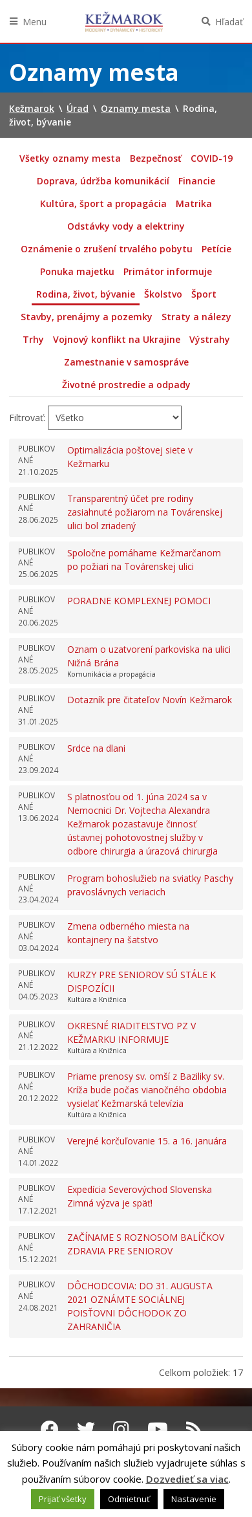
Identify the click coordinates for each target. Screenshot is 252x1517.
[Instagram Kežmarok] (121, 1429)
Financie (196, 181)
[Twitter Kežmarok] (86, 1429)
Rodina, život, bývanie (85, 294)
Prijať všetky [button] (63, 1499)
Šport (203, 294)
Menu (35, 22)
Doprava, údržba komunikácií (103, 181)
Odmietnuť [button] (129, 1499)
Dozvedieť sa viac (187, 1478)
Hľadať (229, 22)
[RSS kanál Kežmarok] (194, 1429)
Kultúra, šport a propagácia (103, 203)
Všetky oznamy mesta (70, 158)
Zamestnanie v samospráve (126, 362)
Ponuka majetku (77, 271)
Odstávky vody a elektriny (126, 226)
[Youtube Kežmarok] (157, 1429)
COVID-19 (212, 158)
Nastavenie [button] (193, 1499)
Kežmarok (124, 21)
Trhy (33, 339)
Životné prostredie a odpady (126, 384)
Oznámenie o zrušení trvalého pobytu (107, 249)
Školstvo (163, 294)
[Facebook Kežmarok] (50, 1429)
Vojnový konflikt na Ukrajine (116, 339)
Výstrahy (209, 339)
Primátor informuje (167, 271)
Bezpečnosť (156, 158)
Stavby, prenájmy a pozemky (86, 317)
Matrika (194, 203)
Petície (216, 249)
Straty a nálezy (196, 317)
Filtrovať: (27, 417)
